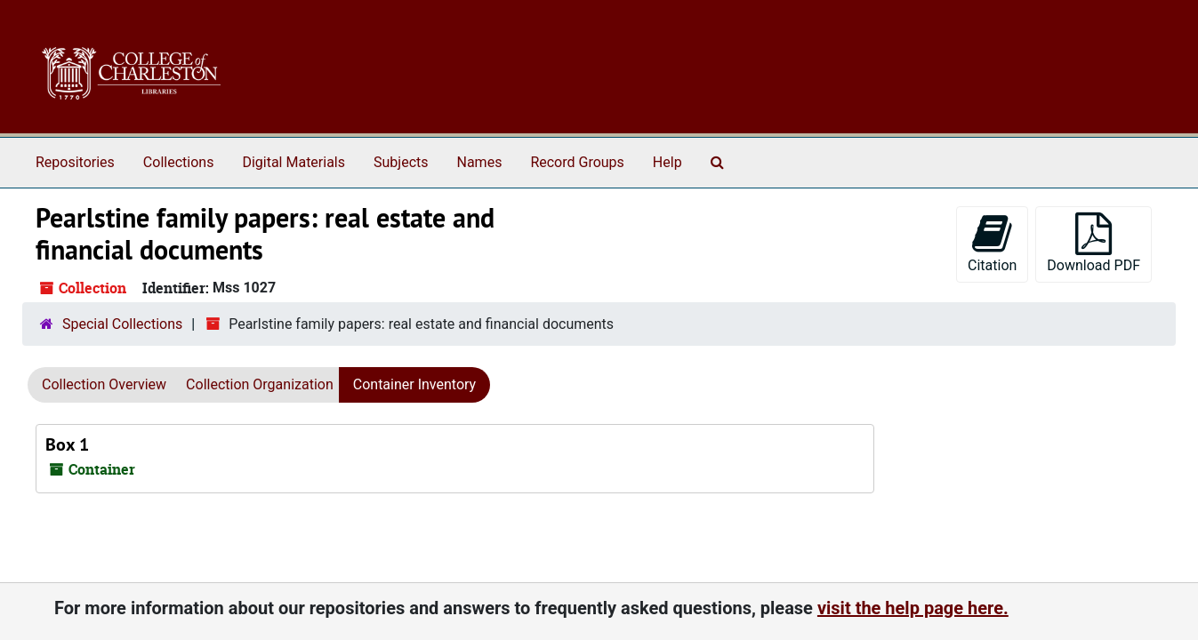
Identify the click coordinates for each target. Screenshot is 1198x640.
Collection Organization (260, 384)
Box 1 (67, 444)
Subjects (401, 162)
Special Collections (122, 324)
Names (480, 162)
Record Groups (576, 162)
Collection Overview (104, 384)
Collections (178, 162)
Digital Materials (293, 162)
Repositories (75, 162)
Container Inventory (414, 384)
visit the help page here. (913, 608)
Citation (992, 243)
